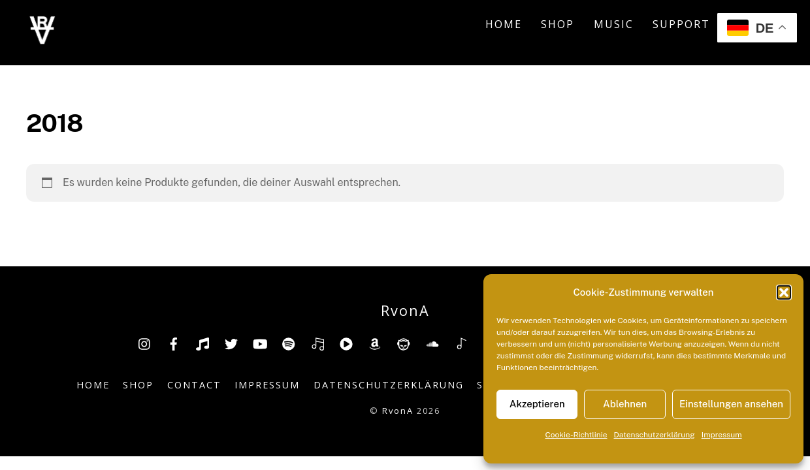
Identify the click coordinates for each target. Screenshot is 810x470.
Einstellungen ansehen (731, 403)
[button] (783, 292)
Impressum (722, 434)
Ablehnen (625, 403)
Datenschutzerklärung (654, 434)
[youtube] (260, 342)
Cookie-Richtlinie (576, 434)
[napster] (404, 342)
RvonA (397, 410)
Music (614, 24)
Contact (194, 385)
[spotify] (289, 342)
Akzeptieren (537, 403)
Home (503, 24)
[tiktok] (202, 342)
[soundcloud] (432, 342)
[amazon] (375, 342)
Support (681, 24)
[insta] (145, 342)
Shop (557, 24)
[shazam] (461, 342)
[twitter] (231, 342)
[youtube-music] (346, 342)
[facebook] (174, 342)
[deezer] (317, 342)
